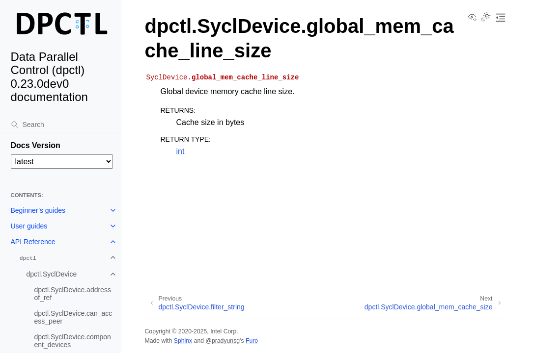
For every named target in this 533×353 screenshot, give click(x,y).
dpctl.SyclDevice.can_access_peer (73, 317)
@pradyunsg (222, 340)
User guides (29, 226)
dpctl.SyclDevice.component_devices (72, 341)
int (180, 151)
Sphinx (183, 340)
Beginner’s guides (38, 210)
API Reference (33, 242)
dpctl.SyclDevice (52, 274)
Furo (252, 340)
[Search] (62, 124)
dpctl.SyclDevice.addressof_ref (72, 294)
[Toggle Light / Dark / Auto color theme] (486, 18)
